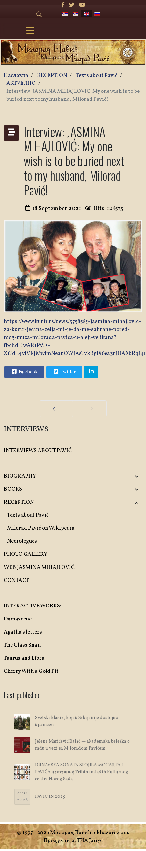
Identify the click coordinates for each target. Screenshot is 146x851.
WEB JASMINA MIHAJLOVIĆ (39, 567)
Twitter (64, 371)
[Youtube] (82, 5)
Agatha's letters (23, 632)
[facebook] (63, 5)
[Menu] (30, 31)
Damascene (18, 619)
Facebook (24, 371)
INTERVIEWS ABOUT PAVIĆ (38, 450)
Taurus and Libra (24, 658)
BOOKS (13, 489)
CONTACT (16, 580)
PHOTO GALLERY (25, 554)
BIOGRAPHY (20, 476)
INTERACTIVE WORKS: (32, 606)
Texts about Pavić (28, 515)
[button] (119, 476)
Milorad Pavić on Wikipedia (41, 528)
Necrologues (22, 541)
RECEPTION (19, 502)
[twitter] (72, 5)
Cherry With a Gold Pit (31, 671)
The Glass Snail (22, 645)
